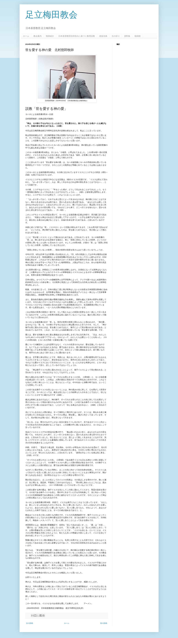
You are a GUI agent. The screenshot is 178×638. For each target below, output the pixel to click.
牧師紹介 (50, 36)
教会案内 (37, 36)
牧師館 (138, 36)
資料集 (127, 36)
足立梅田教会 (51, 15)
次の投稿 (29, 623)
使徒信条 (103, 36)
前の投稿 (103, 623)
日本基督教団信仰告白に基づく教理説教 (76, 36)
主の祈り (116, 36)
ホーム (26, 36)
